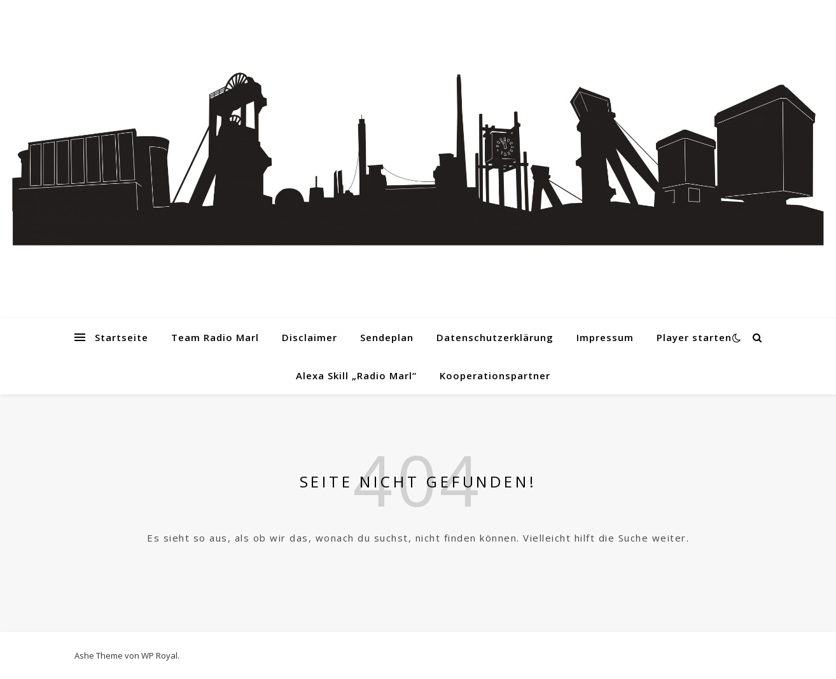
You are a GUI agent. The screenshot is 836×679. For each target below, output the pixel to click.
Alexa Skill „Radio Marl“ (356, 375)
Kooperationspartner (495, 375)
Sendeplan (387, 337)
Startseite (121, 337)
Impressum (605, 337)
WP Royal (159, 655)
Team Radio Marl (215, 337)
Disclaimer (309, 337)
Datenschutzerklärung (495, 337)
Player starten (694, 337)
